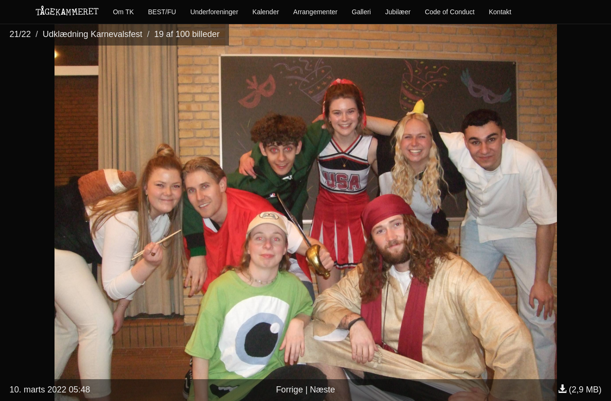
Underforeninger (214, 12)
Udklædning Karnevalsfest (92, 34)
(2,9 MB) (580, 389)
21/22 (20, 34)
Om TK (123, 12)
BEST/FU (162, 12)
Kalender (266, 12)
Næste (322, 389)
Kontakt (500, 12)
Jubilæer (397, 12)
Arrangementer (315, 12)
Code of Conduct (449, 12)
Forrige (289, 389)
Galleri (361, 12)
